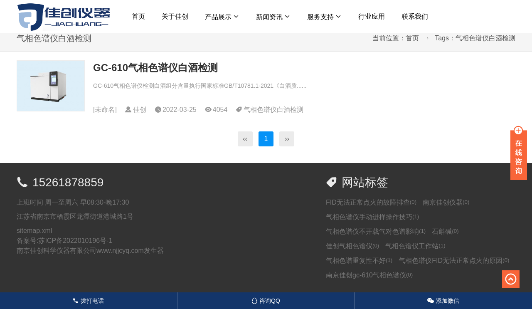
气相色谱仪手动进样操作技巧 (372, 216)
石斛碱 (445, 231)
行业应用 (371, 16)
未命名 (105, 109)
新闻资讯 (269, 16)
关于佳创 (175, 16)
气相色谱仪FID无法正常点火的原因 (454, 260)
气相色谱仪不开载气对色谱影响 (376, 231)
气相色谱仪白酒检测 (273, 109)
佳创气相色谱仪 (352, 246)
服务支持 (320, 16)
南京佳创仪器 (446, 202)
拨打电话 (88, 300)
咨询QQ (265, 300)
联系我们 (414, 16)
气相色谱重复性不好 (359, 260)
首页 (138, 16)
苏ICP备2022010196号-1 (75, 240)
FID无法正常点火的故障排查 (371, 202)
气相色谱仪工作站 (415, 246)
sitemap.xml (34, 230)
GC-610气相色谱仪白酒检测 (155, 67)
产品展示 (218, 16)
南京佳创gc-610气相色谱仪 (369, 275)
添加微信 (443, 300)
